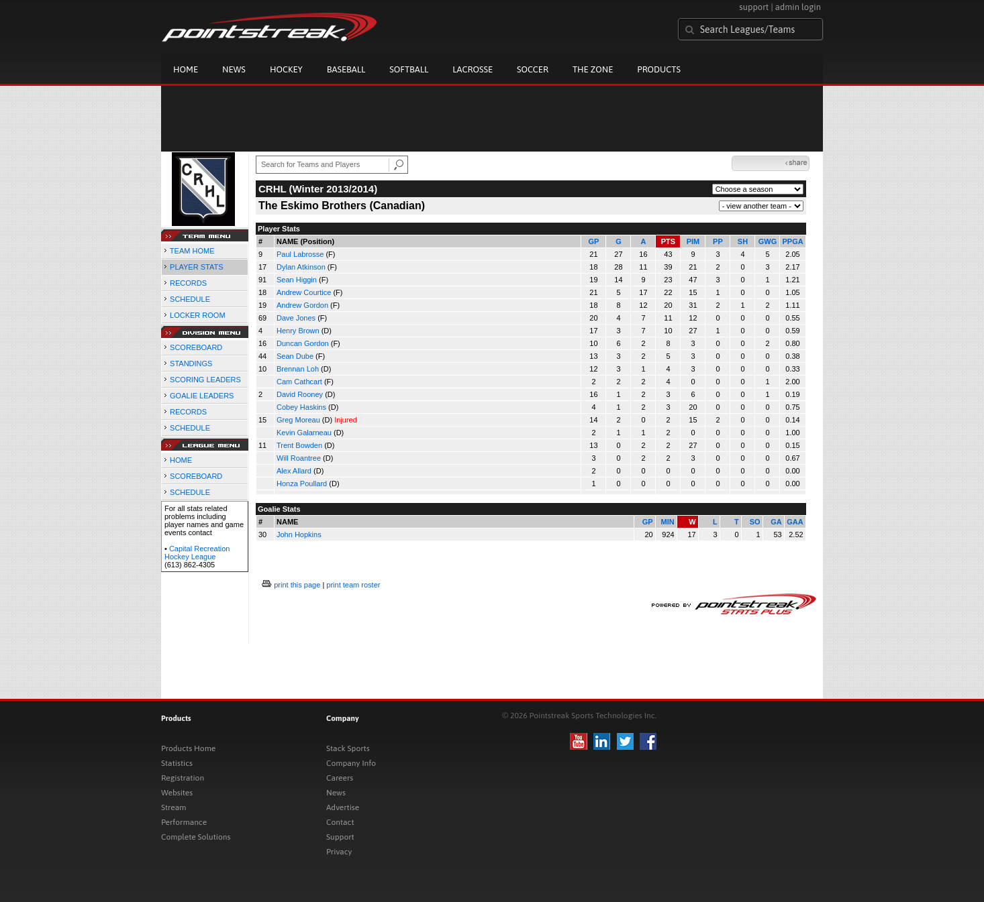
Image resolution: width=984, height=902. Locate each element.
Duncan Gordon (303, 343)
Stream (173, 807)
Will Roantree (299, 458)
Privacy (339, 851)
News (234, 69)
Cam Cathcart (299, 382)
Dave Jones (296, 318)
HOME (181, 460)
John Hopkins (299, 534)
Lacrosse (472, 69)
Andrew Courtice (304, 292)
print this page (297, 585)
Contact (340, 822)
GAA (795, 522)
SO (755, 522)
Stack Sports (348, 748)
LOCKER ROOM (198, 315)
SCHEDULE (190, 299)
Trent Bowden (299, 445)
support (754, 7)
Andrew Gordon (302, 305)
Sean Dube (295, 356)
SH (743, 241)
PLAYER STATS (196, 267)
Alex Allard (294, 471)
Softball (408, 69)
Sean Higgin (297, 280)
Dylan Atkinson (301, 267)
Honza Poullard (302, 484)
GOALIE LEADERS (202, 396)
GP (594, 241)
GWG (767, 241)
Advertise (342, 807)
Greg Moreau (298, 420)
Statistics (177, 763)
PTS (668, 241)
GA (776, 522)
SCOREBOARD (196, 347)
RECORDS (188, 283)
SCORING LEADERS (205, 380)
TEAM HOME (192, 251)
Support (340, 837)
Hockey (286, 69)
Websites (177, 792)
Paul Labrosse (300, 254)
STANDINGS (191, 363)
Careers (339, 778)
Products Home (188, 748)
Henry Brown (298, 331)
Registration (182, 778)
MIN (667, 522)
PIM (693, 241)
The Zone (593, 69)
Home (185, 69)
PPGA (792, 241)
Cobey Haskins (301, 407)
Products (659, 69)
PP (718, 241)
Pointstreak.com (269, 28)
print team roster (353, 585)
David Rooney (300, 394)
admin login (798, 7)
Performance (184, 822)
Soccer (532, 69)
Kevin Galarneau (304, 433)
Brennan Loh (298, 369)
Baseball (346, 69)
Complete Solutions (195, 837)
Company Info (351, 763)
